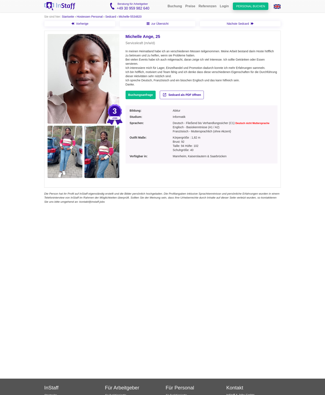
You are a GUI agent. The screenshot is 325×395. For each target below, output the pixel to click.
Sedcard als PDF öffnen (181, 95)
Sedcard (110, 16)
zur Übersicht (158, 23)
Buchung (174, 6)
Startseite (68, 16)
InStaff (51, 387)
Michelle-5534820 (130, 16)
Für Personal (180, 387)
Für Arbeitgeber (122, 387)
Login (224, 6)
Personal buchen (250, 6)
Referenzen (207, 6)
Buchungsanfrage (140, 94)
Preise (190, 6)
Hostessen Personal (90, 16)
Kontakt (234, 387)
